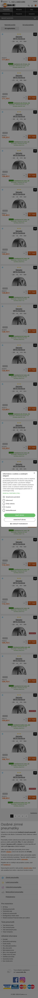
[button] (19, 493)
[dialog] (19, 499)
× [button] (34, 473)
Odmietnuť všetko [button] (20, 519)
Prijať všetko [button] (19, 515)
